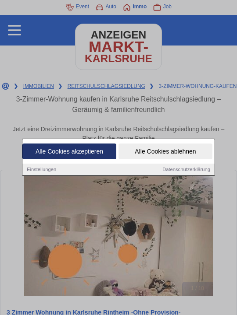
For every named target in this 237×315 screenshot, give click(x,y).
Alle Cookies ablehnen (165, 152)
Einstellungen (41, 170)
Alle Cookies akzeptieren (69, 152)
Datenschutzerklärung (186, 170)
